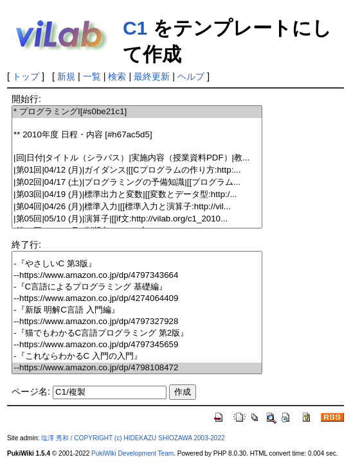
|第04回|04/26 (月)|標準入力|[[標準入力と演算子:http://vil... (137, 207)
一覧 (92, 76)
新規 (66, 76)
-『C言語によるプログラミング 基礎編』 (137, 287)
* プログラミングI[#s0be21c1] (137, 112)
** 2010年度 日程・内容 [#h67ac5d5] (137, 135)
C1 (135, 28)
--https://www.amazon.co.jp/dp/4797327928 (137, 321)
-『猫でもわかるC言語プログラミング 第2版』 (137, 333)
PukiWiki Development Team (132, 453)
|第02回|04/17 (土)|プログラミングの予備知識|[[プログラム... (137, 182)
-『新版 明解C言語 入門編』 (137, 310)
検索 (117, 76)
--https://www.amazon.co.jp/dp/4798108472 (137, 368)
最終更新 (152, 76)
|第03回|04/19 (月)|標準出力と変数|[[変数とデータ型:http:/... (137, 195)
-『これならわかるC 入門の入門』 (137, 356)
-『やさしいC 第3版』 (137, 264)
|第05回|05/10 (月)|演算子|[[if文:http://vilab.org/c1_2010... (137, 219)
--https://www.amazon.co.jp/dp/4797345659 (137, 344)
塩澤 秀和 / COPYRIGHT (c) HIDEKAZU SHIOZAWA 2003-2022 (132, 438)
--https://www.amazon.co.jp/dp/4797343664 (137, 275)
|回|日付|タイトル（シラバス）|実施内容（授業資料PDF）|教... (137, 158)
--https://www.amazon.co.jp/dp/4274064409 (137, 298)
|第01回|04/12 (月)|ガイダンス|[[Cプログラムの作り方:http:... (137, 170)
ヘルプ (190, 76)
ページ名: (31, 391)
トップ (25, 76)
